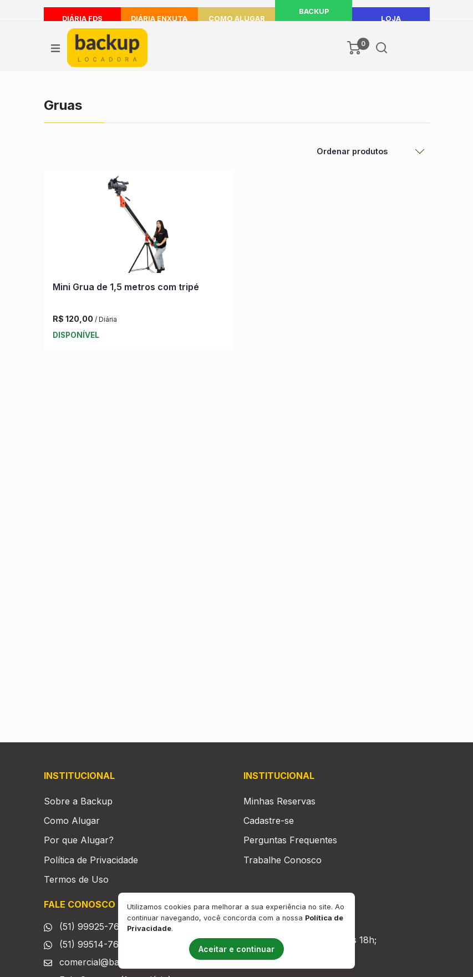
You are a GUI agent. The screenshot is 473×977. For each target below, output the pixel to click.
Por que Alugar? (79, 840)
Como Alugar (236, 18)
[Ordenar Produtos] (370, 151)
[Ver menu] (55, 47)
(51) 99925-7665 (94, 926)
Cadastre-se (268, 820)
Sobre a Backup (78, 801)
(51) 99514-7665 (94, 944)
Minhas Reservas (279, 801)
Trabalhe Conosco (282, 859)
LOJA (391, 18)
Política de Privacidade (91, 859)
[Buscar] (381, 47)
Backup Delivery (314, 18)
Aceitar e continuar (236, 949)
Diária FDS (82, 18)
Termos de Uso (76, 879)
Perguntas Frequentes (290, 840)
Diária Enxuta (159, 18)
